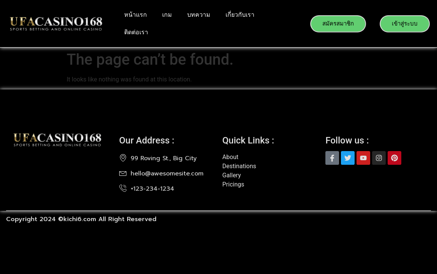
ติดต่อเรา (136, 32)
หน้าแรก (135, 14)
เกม (167, 14)
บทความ (198, 14)
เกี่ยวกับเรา (240, 14)
